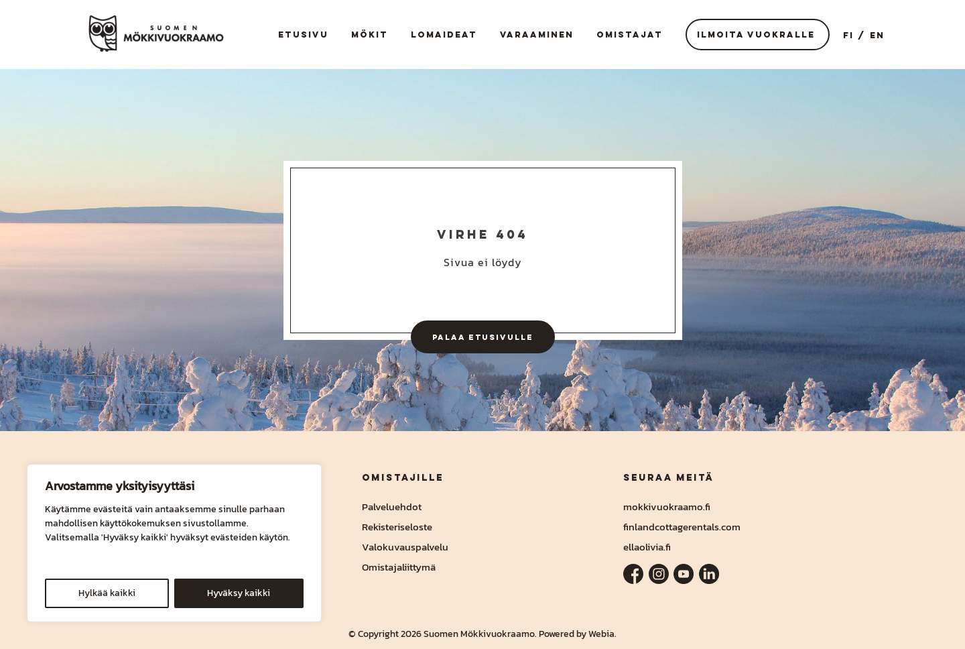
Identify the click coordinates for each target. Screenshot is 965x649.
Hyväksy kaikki (238, 593)
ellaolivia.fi (647, 546)
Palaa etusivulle (482, 337)
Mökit (369, 34)
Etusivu (303, 34)
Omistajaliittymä (399, 567)
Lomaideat (444, 34)
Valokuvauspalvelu (405, 546)
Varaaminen (537, 34)
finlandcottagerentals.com (682, 526)
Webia (601, 634)
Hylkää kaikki (106, 593)
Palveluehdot (392, 506)
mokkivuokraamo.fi (666, 506)
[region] (174, 543)
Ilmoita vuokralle (756, 34)
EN (877, 35)
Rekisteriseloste (397, 526)
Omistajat (629, 34)
